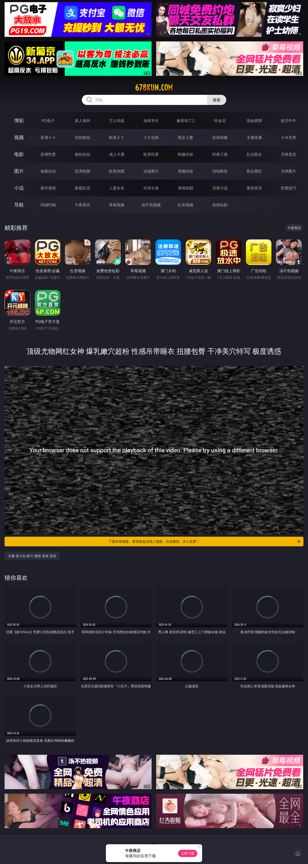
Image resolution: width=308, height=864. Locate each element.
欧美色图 (116, 171)
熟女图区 (254, 171)
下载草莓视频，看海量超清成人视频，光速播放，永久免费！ (205, 541)
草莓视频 (116, 204)
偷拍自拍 (82, 154)
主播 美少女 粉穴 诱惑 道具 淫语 (32, 556)
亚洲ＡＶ (48, 137)
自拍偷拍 (82, 137)
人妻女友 (116, 188)
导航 (19, 204)
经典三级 (220, 154)
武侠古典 (151, 188)
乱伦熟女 (254, 154)
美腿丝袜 (185, 171)
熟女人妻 (185, 137)
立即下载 (187, 853)
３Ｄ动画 (151, 137)
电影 (19, 154)
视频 (19, 137)
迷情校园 (185, 188)
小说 (19, 188)
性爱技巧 (288, 188)
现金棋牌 (254, 120)
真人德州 (82, 120)
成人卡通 (116, 154)
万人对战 (116, 120)
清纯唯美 (220, 171)
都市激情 (48, 188)
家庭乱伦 (82, 188)
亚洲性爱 (48, 154)
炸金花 (220, 120)
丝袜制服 (220, 137)
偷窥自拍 (48, 171)
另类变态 (288, 154)
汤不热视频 (151, 204)
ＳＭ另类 (288, 137)
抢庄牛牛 (288, 120)
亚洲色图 (82, 171)
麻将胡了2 (185, 120)
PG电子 (48, 120)
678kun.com (154, 87)
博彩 (19, 120)
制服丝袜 (185, 154)
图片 (19, 171)
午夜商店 (82, 204)
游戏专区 (151, 120)
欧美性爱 (151, 154)
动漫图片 (151, 171)
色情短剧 (220, 204)
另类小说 (220, 188)
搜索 (216, 100)
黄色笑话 (254, 188)
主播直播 (254, 137)
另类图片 (288, 171)
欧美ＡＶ (116, 137)
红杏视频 (185, 204)
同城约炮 (48, 204)
